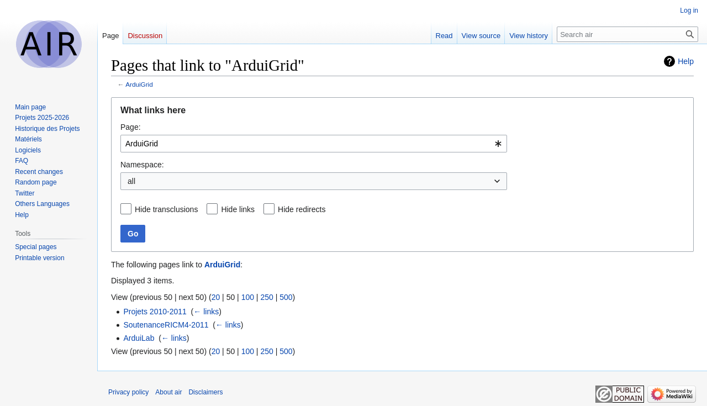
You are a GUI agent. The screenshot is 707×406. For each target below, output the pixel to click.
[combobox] (313, 143)
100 (247, 297)
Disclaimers (205, 392)
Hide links (238, 209)
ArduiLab (138, 338)
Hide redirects (301, 209)
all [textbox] (131, 181)
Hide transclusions (166, 209)
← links (206, 311)
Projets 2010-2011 (154, 311)
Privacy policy (128, 392)
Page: (130, 127)
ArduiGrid (139, 84)
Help (686, 61)
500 (285, 297)
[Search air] (627, 34)
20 (216, 297)
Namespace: (142, 164)
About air (168, 392)
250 (266, 297)
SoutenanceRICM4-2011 (165, 324)
